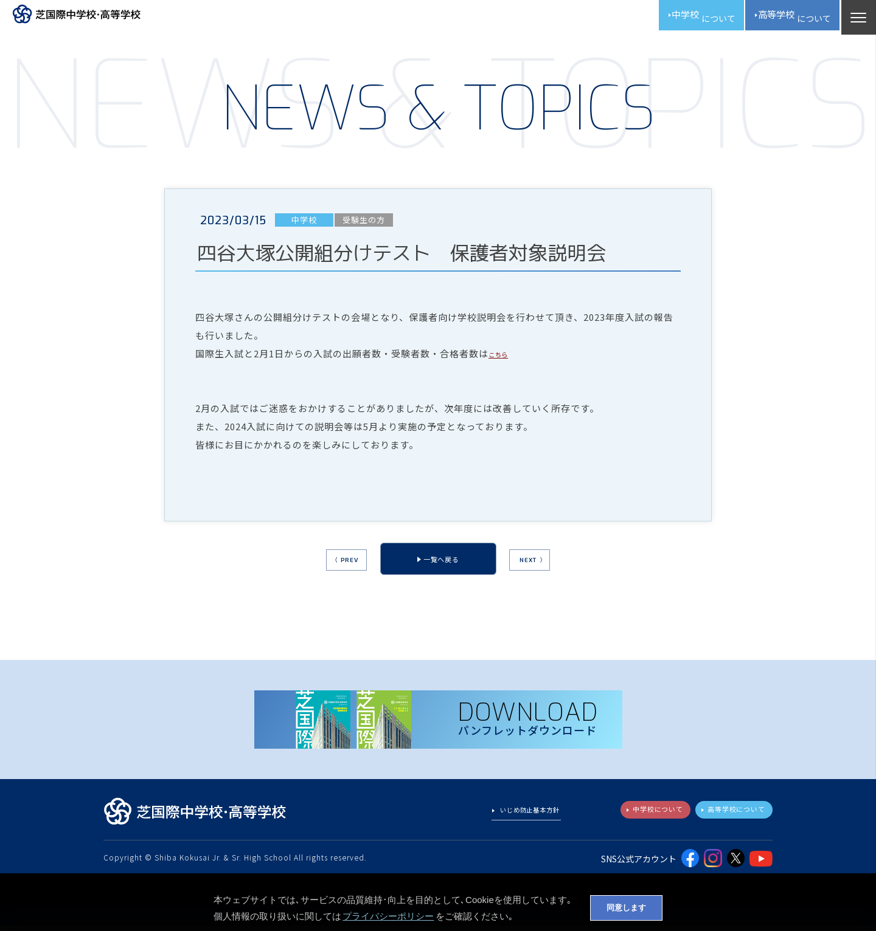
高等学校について (728, 818)
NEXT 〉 (550, 569)
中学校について (637, 818)
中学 (673, 18)
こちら (503, 358)
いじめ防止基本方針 (523, 819)
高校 (784, 18)
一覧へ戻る (441, 567)
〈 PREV (328, 569)
